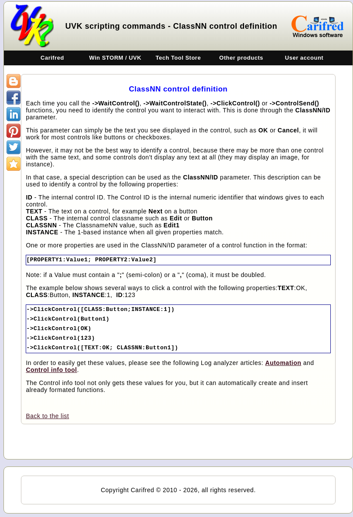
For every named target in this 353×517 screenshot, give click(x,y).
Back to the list (47, 415)
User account (304, 57)
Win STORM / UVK (115, 57)
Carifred (52, 57)
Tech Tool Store (178, 57)
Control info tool (51, 369)
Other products (241, 57)
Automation (283, 362)
